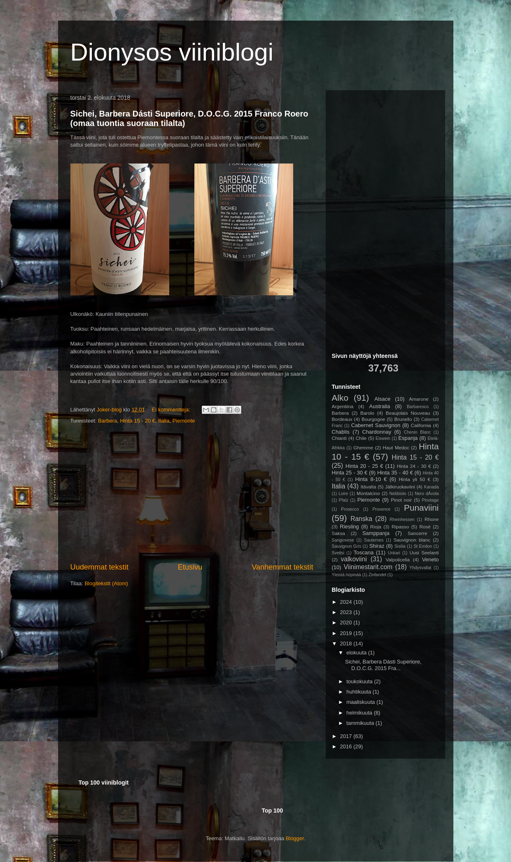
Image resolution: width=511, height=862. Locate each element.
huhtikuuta (359, 692)
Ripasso (400, 526)
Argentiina (343, 406)
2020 (347, 622)
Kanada (431, 487)
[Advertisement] (191, 493)
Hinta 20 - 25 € (364, 466)
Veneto (430, 559)
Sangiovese (343, 540)
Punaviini (421, 507)
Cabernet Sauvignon (376, 425)
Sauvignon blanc (412, 539)
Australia (379, 406)
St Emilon (422, 546)
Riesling (349, 526)
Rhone (432, 519)
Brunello (403, 419)
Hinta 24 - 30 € (414, 466)
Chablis (341, 432)
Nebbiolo (398, 493)
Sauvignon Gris (347, 546)
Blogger (295, 838)
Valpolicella (398, 559)
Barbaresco (418, 406)
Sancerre (417, 533)
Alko (340, 397)
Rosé (424, 526)
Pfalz (343, 500)
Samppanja (376, 533)
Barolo (367, 413)
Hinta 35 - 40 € (395, 473)
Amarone (418, 399)
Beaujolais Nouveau (408, 413)
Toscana (363, 552)
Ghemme (363, 447)
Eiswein (383, 438)
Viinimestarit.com (368, 566)
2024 (347, 602)
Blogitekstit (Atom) (106, 583)
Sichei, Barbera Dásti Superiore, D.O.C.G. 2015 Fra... (383, 665)
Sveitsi (338, 553)
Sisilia (400, 546)
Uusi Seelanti (424, 552)
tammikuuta (361, 723)
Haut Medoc (396, 447)
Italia (163, 421)
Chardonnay (376, 432)
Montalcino (368, 493)
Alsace (382, 399)
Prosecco (350, 509)
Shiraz (377, 546)
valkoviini (354, 559)
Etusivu (190, 567)
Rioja (375, 526)
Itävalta (368, 486)
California (421, 425)
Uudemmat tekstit (99, 567)
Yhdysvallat (420, 567)
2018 (347, 643)
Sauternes (373, 540)
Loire (343, 493)
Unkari (394, 553)
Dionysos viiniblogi (172, 52)
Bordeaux (342, 419)
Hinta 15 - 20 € (137, 421)
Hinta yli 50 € (414, 479)
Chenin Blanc (417, 432)
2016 (347, 746)
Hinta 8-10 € (371, 479)
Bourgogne (373, 419)
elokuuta (357, 652)
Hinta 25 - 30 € (350, 473)
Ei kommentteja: (172, 409)
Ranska (361, 518)
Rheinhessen (402, 519)
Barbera (107, 421)
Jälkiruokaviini (400, 486)
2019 (347, 633)
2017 (347, 736)
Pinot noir (401, 499)
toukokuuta (360, 681)
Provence (381, 509)
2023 (347, 612)
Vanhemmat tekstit (282, 567)
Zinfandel (377, 574)
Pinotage (430, 500)
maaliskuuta (361, 702)
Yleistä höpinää (346, 574)
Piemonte (184, 421)
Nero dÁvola (427, 493)
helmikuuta (359, 713)
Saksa (338, 533)
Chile (361, 438)
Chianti (339, 438)
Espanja (408, 438)
